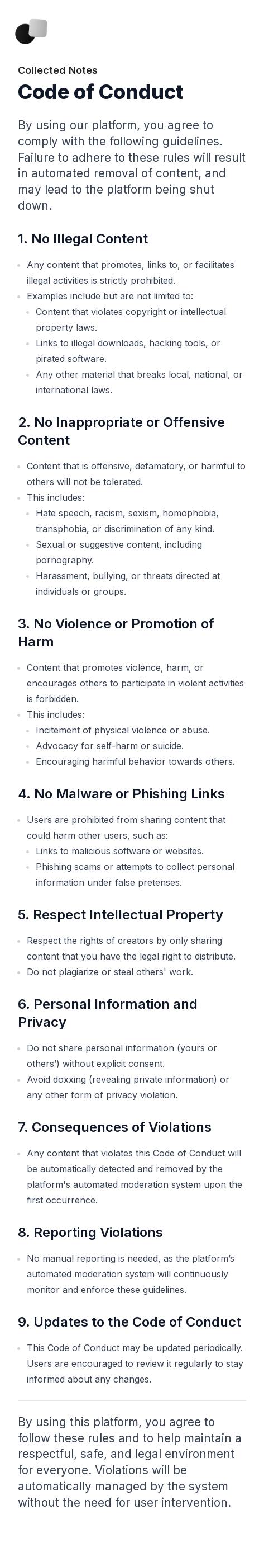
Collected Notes (58, 70)
